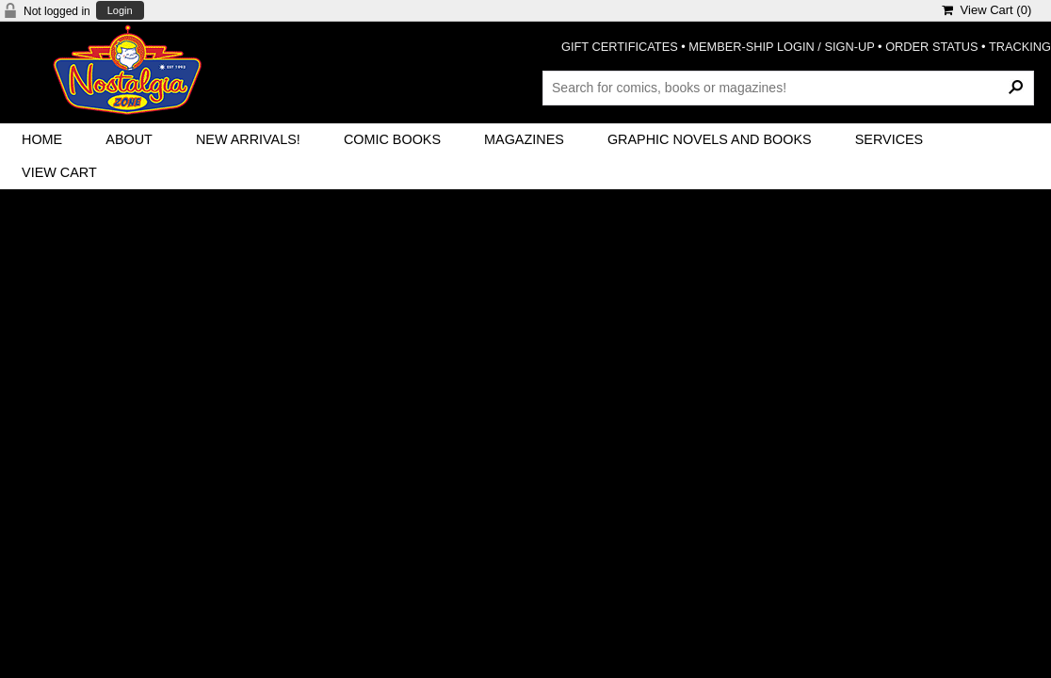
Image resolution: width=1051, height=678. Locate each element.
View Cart (59, 172)
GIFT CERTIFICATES (619, 47)
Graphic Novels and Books (709, 139)
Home (42, 139)
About (129, 139)
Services (889, 139)
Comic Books (392, 139)
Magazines (524, 139)
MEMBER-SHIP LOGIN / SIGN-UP (781, 47)
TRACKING (1020, 47)
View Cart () (986, 10)
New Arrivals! (248, 139)
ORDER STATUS (931, 47)
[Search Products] (788, 88)
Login (120, 11)
